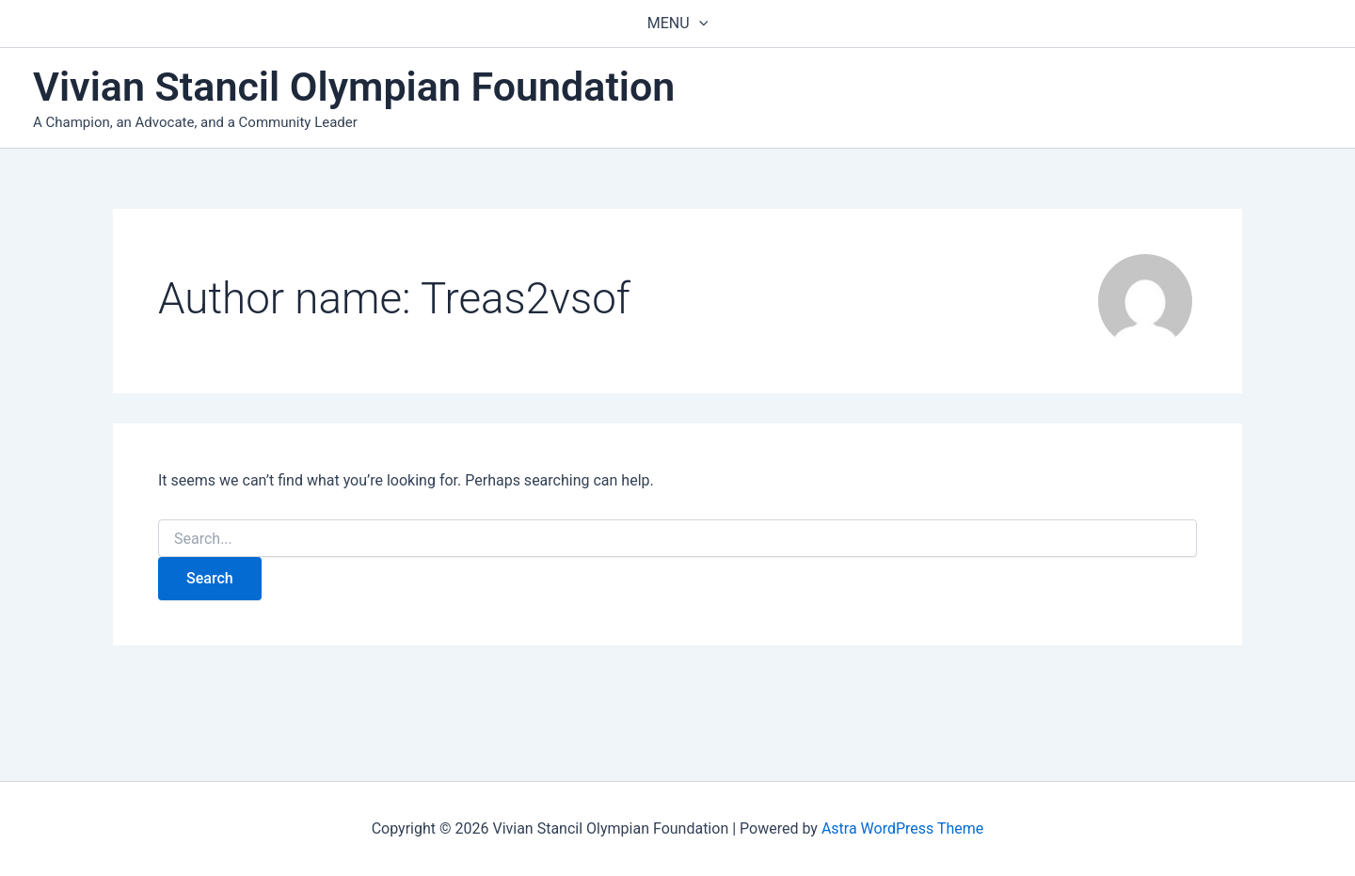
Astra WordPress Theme (902, 828)
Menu (677, 23)
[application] (699, 23)
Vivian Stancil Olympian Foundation (354, 86)
